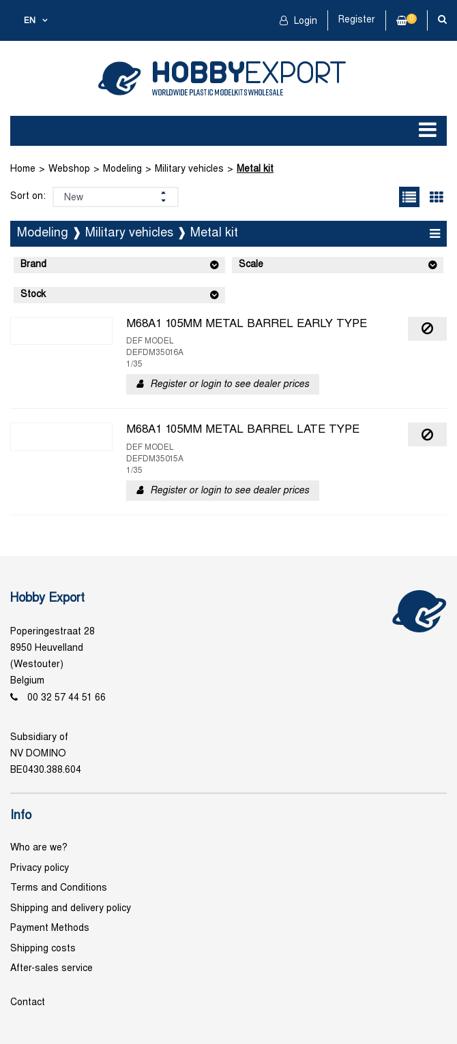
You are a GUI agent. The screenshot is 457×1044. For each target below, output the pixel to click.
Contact (27, 1002)
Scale (251, 264)
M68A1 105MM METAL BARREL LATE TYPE (242, 430)
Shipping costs (43, 949)
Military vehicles (189, 169)
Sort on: (28, 196)
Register (356, 20)
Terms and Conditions (58, 888)
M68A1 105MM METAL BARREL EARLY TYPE (246, 324)
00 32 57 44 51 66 (66, 698)
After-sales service (51, 968)
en (29, 21)
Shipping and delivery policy (70, 908)
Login (304, 21)
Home (22, 169)
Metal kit (255, 169)
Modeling (122, 169)
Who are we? (39, 848)
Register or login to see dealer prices (229, 384)
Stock (33, 294)
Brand (33, 264)
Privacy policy (39, 868)
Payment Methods (49, 928)
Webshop (69, 169)
